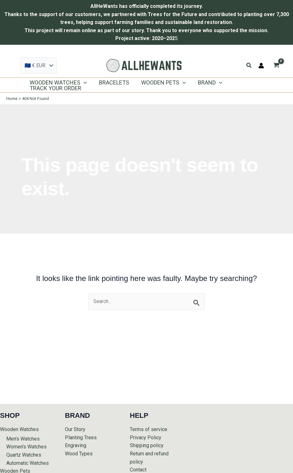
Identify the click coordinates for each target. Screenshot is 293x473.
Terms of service (148, 429)
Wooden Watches (19, 429)
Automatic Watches (27, 463)
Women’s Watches (26, 447)
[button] (249, 65)
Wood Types (79, 454)
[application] (83, 82)
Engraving (75, 445)
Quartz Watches (23, 455)
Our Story (75, 429)
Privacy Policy (145, 438)
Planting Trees (81, 438)
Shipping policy (147, 445)
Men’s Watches (23, 439)
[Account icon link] (261, 65)
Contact (138, 470)
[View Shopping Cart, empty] (276, 65)
